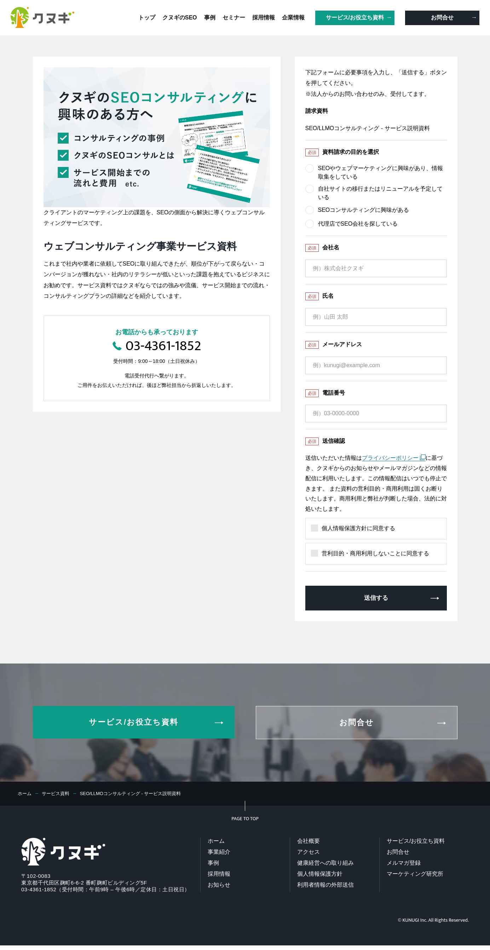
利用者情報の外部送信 (325, 885)
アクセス (308, 853)
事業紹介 (219, 853)
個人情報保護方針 (319, 874)
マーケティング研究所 (415, 874)
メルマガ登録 (404, 864)
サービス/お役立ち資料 (416, 842)
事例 (213, 864)
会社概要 (308, 842)
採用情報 (219, 874)
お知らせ (219, 885)
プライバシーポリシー (394, 458)
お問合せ (398, 853)
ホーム (216, 842)
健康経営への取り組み (325, 864)
